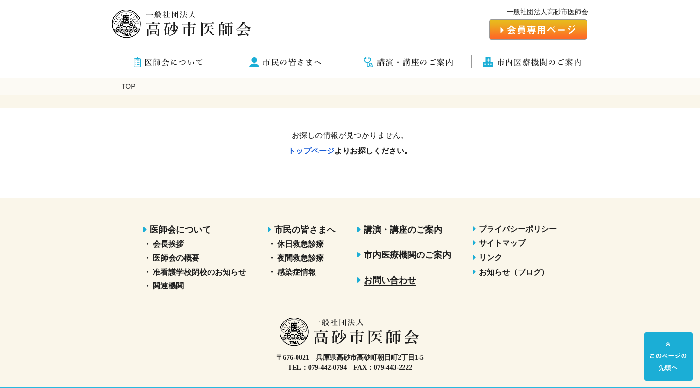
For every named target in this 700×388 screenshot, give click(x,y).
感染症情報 (296, 272)
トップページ (311, 151)
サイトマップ (502, 243)
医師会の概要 (176, 258)
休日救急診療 (300, 244)
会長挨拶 (168, 244)
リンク (490, 257)
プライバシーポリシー (518, 229)
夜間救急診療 (300, 258)
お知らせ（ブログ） (514, 272)
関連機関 (168, 286)
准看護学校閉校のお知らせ (199, 272)
